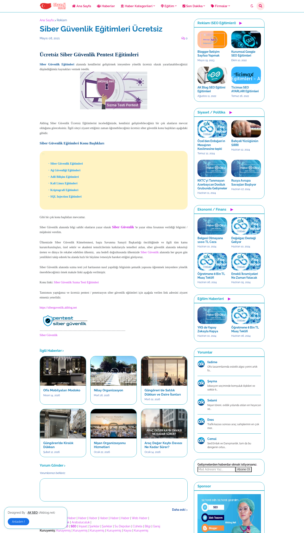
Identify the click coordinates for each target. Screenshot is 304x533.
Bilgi (148, 526)
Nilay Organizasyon (108, 390)
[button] (252, 6)
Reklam (62, 20)
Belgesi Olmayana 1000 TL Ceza (210, 240)
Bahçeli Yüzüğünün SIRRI (244, 142)
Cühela (137, 526)
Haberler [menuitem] (106, 6)
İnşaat (83, 526)
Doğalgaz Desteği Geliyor (243, 240)
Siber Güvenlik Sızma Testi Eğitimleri (76, 282)
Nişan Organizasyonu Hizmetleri (110, 445)
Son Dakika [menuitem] (193, 6)
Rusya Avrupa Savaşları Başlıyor (243, 182)
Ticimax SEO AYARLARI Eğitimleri (245, 89)
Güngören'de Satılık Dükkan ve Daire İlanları (163, 392)
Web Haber (139, 518)
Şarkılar (94, 526)
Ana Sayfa (47, 20)
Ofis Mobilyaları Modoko (61, 390)
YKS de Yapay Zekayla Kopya (207, 329)
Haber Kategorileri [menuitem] (137, 6)
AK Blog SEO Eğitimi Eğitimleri (211, 89)
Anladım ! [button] (18, 521)
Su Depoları (122, 526)
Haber (71, 518)
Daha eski (179, 509)
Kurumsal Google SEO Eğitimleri (243, 53)
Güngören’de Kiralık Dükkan (58, 445)
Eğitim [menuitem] (167, 6)
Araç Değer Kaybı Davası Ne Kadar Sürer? (163, 445)
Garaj (156, 526)
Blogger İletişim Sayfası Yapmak (208, 53)
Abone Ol (243, 469)
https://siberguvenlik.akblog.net (58, 307)
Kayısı (128, 530)
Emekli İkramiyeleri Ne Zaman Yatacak (244, 275)
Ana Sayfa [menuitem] (81, 6)
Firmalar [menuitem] (219, 6)
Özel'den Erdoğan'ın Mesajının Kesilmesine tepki (211, 144)
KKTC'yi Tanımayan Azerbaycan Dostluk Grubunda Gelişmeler (212, 184)
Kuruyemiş (63, 530)
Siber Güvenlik (150, 252)
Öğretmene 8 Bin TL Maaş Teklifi (211, 275)
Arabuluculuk (81, 522)
